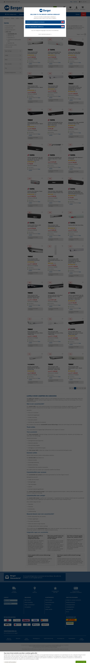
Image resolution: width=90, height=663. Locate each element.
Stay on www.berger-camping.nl (45, 27)
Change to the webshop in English (45, 22)
